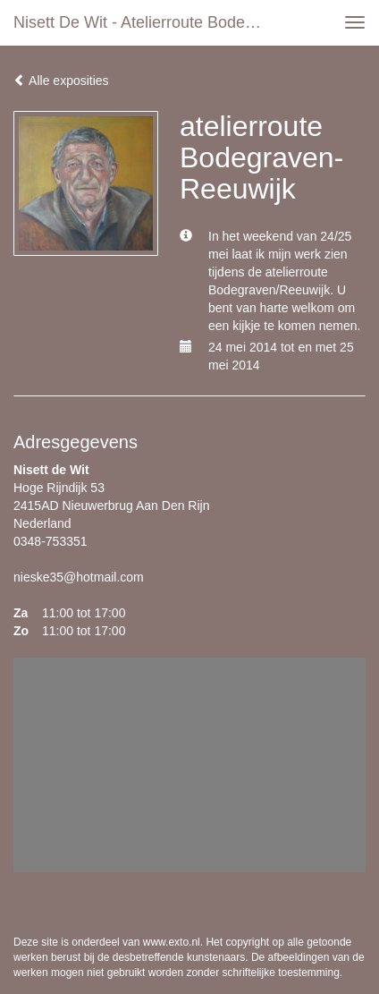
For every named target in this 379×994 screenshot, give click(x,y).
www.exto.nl (171, 942)
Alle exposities (61, 80)
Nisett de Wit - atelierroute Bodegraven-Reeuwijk (143, 22)
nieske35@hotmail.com (78, 577)
